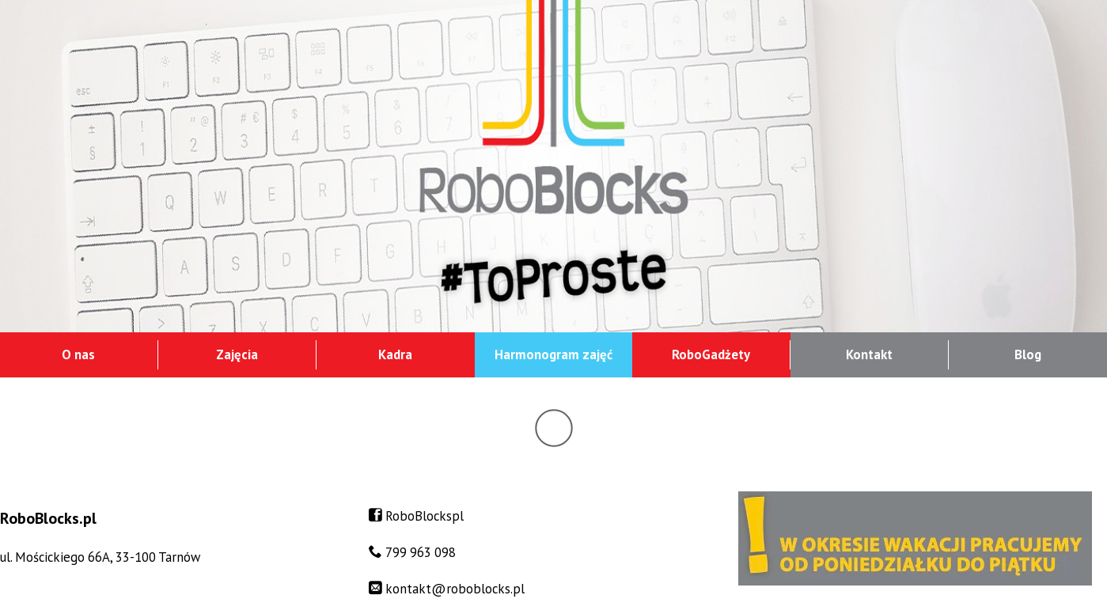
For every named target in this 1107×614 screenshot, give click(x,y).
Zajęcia (237, 354)
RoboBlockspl (424, 516)
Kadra (395, 354)
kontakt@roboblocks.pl (455, 588)
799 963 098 (420, 552)
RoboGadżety (711, 354)
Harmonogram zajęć (553, 354)
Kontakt (869, 354)
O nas (78, 354)
